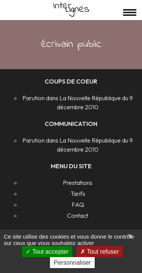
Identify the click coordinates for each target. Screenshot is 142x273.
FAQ (78, 204)
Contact (77, 215)
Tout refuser (99, 251)
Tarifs (77, 193)
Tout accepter (47, 251)
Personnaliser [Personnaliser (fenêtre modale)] (72, 262)
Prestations (77, 182)
